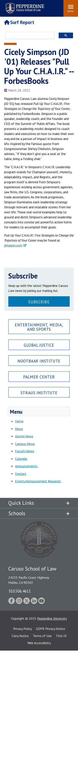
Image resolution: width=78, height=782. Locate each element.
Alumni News (24, 436)
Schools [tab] (16, 513)
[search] (28, 36)
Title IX (61, 636)
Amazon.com (13, 245)
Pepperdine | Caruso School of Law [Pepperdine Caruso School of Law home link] (24, 5)
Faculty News (24, 451)
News (19, 429)
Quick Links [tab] (21, 503)
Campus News (25, 444)
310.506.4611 (19, 591)
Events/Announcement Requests (38, 481)
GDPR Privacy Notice (50, 629)
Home (19, 421)
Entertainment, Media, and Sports (39, 327)
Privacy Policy (22, 629)
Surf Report (19, 22)
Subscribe (39, 301)
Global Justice (39, 345)
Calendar (21, 458)
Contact (20, 474)
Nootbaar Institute (38, 361)
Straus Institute (39, 392)
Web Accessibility (39, 643)
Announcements (26, 466)
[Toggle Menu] (70, 8)
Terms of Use (42, 636)
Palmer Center (39, 376)
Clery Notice (20, 636)
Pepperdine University (52, 618)
